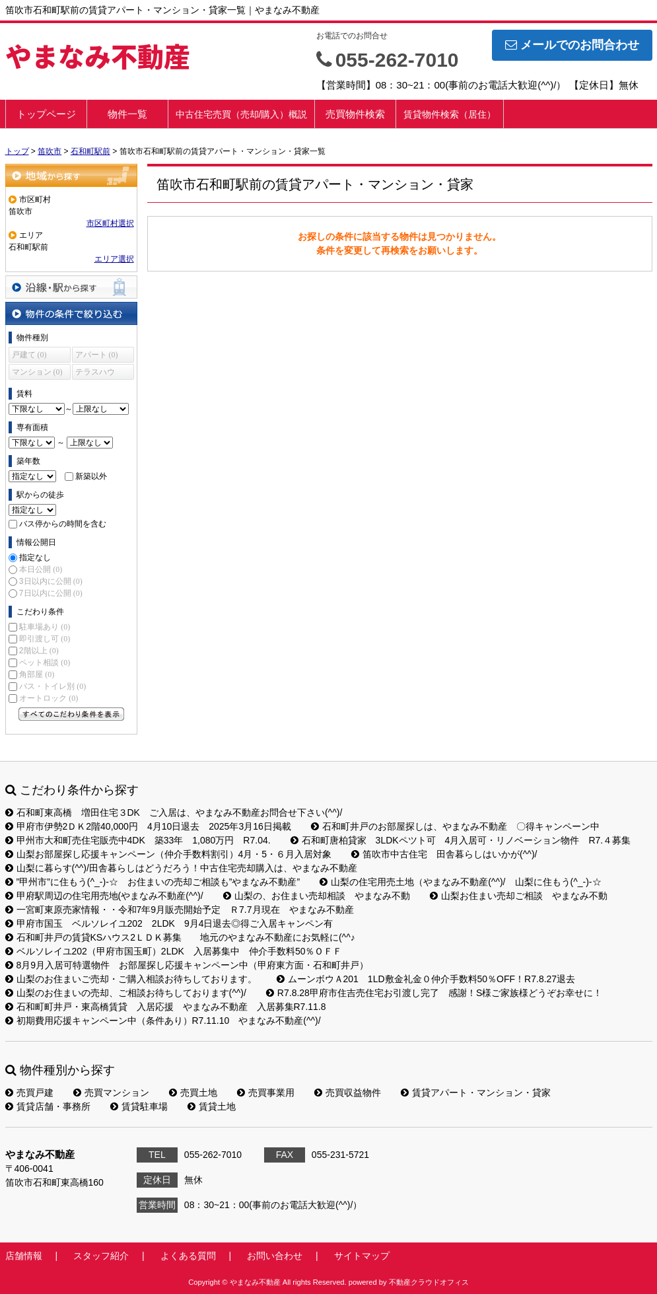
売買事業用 (265, 1092)
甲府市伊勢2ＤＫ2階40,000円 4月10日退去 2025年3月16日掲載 (148, 826)
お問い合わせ (274, 1255)
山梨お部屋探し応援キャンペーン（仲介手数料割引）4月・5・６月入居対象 (168, 854)
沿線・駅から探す (71, 287)
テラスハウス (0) (95, 373)
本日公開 (40, 569)
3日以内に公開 (51, 581)
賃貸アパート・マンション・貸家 (476, 1092)
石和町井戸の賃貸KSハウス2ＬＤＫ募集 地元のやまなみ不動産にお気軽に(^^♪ (180, 937)
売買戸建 (29, 1092)
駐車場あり (44, 626)
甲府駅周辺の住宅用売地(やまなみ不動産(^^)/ (104, 895)
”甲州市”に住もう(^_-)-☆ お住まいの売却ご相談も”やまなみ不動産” (152, 882)
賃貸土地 (212, 1106)
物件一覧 (127, 114)
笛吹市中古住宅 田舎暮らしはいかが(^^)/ (444, 854)
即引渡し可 (44, 638)
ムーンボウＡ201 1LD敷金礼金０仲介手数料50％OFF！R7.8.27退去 (426, 979)
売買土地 (193, 1092)
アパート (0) (96, 354)
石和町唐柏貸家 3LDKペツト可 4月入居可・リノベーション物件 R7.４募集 (461, 840)
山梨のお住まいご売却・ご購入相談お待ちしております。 (131, 979)
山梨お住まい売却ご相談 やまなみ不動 (518, 895)
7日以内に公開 (51, 593)
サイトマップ (362, 1255)
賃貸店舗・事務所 (47, 1106)
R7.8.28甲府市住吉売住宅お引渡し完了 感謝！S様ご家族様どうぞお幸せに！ (434, 993)
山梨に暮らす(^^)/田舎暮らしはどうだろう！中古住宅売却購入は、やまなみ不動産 (181, 868)
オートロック (48, 698)
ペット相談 (44, 662)
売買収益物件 (347, 1092)
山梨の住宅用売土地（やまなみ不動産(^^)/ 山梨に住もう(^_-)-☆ (460, 882)
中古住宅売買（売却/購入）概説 (242, 114)
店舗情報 (23, 1255)
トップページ (46, 114)
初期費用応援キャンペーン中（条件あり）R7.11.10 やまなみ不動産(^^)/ (163, 1020)
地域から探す (71, 175)
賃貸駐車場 (139, 1106)
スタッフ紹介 (101, 1255)
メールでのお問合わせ (572, 45)
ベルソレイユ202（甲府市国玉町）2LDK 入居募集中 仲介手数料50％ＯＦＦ (174, 951)
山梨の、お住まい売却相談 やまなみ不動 (316, 895)
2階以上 (39, 650)
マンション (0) (37, 372)
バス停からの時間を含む (62, 523)
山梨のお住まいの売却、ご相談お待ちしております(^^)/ (125, 993)
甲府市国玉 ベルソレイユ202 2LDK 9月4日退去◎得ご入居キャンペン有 (169, 923)
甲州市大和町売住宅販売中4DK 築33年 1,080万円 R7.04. (138, 840)
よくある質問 (188, 1255)
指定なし (35, 557)
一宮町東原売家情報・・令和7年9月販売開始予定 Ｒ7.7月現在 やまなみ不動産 (179, 909)
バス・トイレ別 (52, 686)
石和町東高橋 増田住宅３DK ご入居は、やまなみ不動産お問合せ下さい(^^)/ (174, 812)
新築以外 (91, 476)
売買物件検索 (355, 114)
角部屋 (36, 674)
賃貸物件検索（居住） (449, 114)
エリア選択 (114, 259)
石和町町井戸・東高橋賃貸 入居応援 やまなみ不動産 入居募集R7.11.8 (165, 1006)
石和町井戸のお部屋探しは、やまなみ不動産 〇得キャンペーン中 (455, 826)
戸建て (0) (29, 354)
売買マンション (111, 1092)
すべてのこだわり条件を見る (71, 714)
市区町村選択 (110, 223)
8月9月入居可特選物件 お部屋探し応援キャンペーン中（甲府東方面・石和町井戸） (187, 965)
